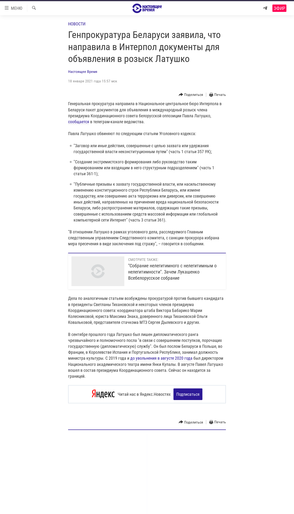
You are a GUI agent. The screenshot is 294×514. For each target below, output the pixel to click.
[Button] (191, 95)
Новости (76, 23)
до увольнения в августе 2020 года (161, 358)
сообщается (78, 121)
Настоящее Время (82, 71)
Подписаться (188, 394)
